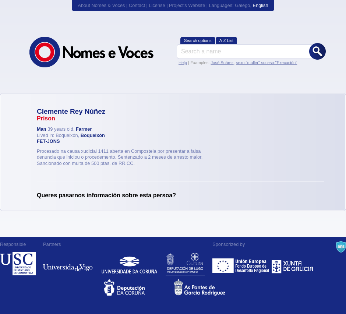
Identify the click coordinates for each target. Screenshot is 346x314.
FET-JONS (48, 141)
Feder (241, 263)
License (157, 5)
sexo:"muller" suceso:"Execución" (266, 62)
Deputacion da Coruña (138, 287)
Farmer (84, 129)
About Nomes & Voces (101, 5)
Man (41, 129)
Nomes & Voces (99, 52)
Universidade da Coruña (129, 263)
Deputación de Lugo (185, 263)
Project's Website (187, 5)
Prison (46, 118)
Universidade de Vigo (68, 263)
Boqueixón (93, 135)
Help (183, 62)
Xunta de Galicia (292, 263)
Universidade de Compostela (18, 263)
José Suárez (222, 62)
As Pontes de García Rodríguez (208, 287)
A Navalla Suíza (341, 247)
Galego (242, 5)
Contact (137, 5)
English (260, 5)
